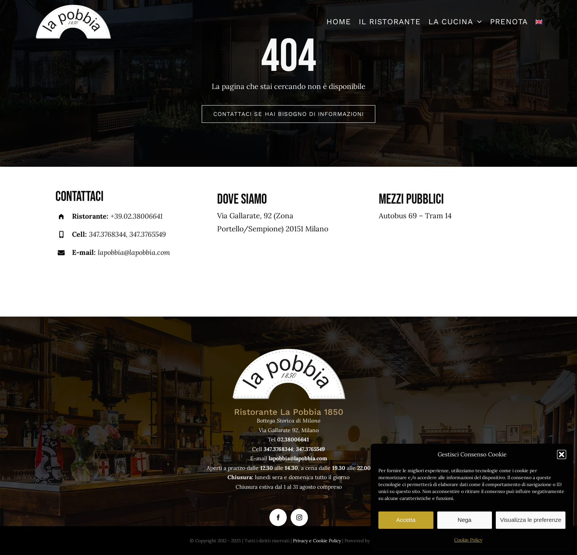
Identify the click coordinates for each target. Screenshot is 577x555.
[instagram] (299, 517)
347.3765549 (147, 235)
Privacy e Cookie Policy (317, 540)
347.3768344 (107, 235)
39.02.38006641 (138, 217)
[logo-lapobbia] (73, 7)
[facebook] (278, 517)
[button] (561, 454)
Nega (465, 519)
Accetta (405, 519)
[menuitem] (538, 21)
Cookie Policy (468, 540)
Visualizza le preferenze (530, 519)
